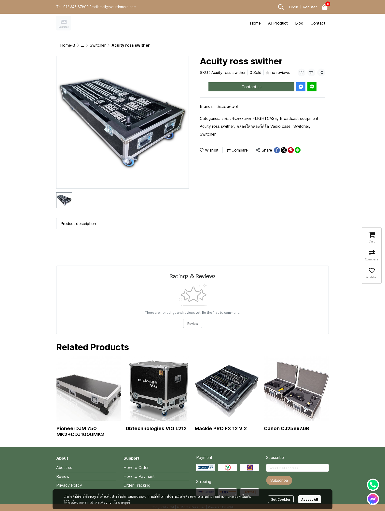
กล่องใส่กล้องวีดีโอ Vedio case (264, 126)
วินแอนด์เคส (227, 106)
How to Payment (139, 476)
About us (64, 467)
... (82, 45)
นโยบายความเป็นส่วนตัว (87, 502)
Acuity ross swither (217, 126)
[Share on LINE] (298, 150)
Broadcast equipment (299, 118)
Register (310, 7)
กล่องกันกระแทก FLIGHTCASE (250, 118)
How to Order (136, 467)
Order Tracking (137, 485)
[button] (281, 7)
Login (293, 7)
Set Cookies (280, 499)
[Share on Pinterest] (291, 150)
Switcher (98, 45)
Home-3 (67, 45)
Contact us (251, 86)
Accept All (309, 499)
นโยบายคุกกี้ (121, 502)
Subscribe (279, 480)
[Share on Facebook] (277, 150)
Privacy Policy (69, 485)
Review (192, 323)
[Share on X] (284, 150)
